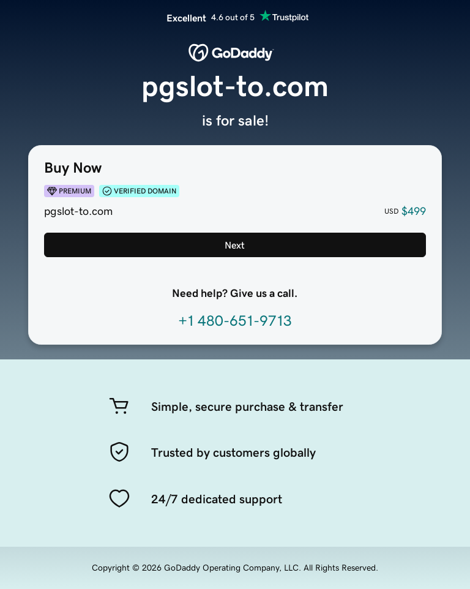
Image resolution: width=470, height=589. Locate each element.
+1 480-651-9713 (235, 320)
